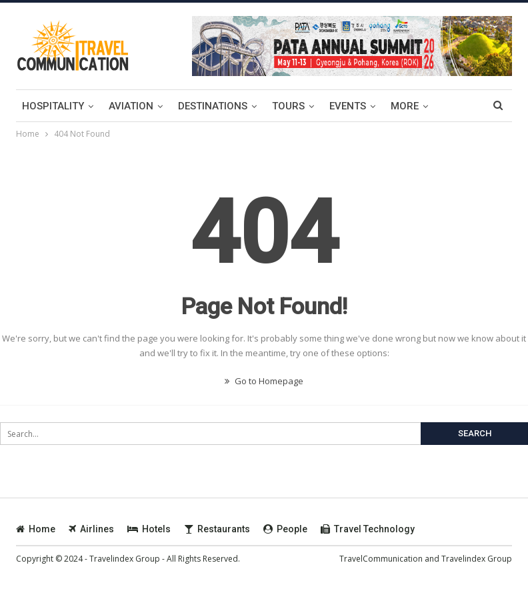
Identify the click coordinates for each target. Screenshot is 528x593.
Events (347, 106)
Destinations (212, 106)
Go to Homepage (264, 381)
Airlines (91, 529)
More (405, 106)
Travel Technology (368, 529)
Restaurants (217, 529)
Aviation (131, 106)
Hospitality (53, 106)
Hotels (149, 529)
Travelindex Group (476, 558)
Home (35, 529)
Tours (288, 106)
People (285, 529)
